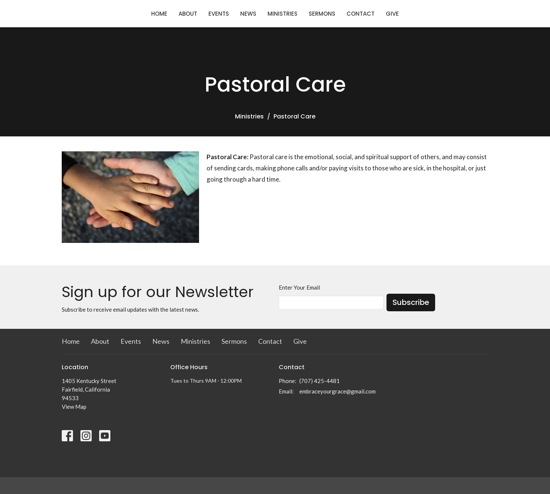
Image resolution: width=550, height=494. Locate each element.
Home (159, 14)
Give (392, 14)
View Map (74, 406)
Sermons (322, 14)
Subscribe (410, 302)
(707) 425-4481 (319, 380)
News (248, 14)
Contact (360, 14)
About (187, 14)
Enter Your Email (299, 287)
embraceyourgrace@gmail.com (337, 391)
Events (218, 14)
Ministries (282, 14)
